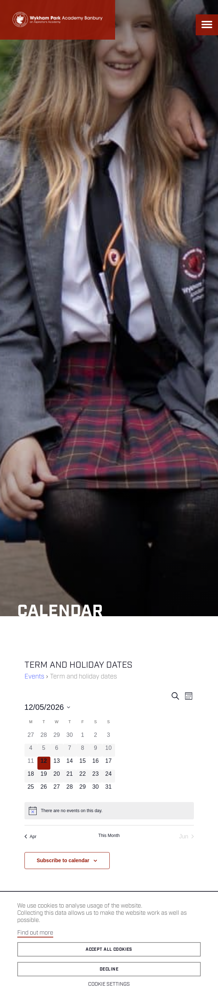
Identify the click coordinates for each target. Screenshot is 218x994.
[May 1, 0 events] (82, 737)
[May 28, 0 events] (69, 789)
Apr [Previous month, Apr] (30, 836)
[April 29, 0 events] (56, 737)
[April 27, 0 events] (30, 737)
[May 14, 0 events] (69, 763)
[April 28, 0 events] (43, 737)
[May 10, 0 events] (108, 750)
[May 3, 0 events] (108, 737)
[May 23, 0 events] (95, 776)
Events (34, 676)
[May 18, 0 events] (30, 776)
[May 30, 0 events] (95, 789)
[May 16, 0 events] (95, 763)
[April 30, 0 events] (69, 737)
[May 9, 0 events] (95, 750)
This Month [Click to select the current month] (108, 835)
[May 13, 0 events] (56, 763)
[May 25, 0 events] (30, 789)
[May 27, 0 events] (56, 789)
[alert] (109, 810)
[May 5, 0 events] (43, 750)
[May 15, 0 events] (82, 763)
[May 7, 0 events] (69, 750)
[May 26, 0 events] (43, 789)
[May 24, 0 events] (108, 776)
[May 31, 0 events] (108, 789)
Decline (109, 969)
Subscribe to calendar (63, 860)
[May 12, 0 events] (43, 763)
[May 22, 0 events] (82, 776)
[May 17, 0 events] (108, 763)
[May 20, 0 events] (56, 776)
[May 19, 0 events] (43, 776)
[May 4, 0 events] (30, 750)
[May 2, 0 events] (95, 737)
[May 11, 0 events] (30, 763)
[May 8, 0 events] (82, 750)
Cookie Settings (109, 984)
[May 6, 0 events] (56, 750)
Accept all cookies (109, 949)
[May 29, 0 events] (82, 789)
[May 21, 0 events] (69, 776)
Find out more (35, 933)
